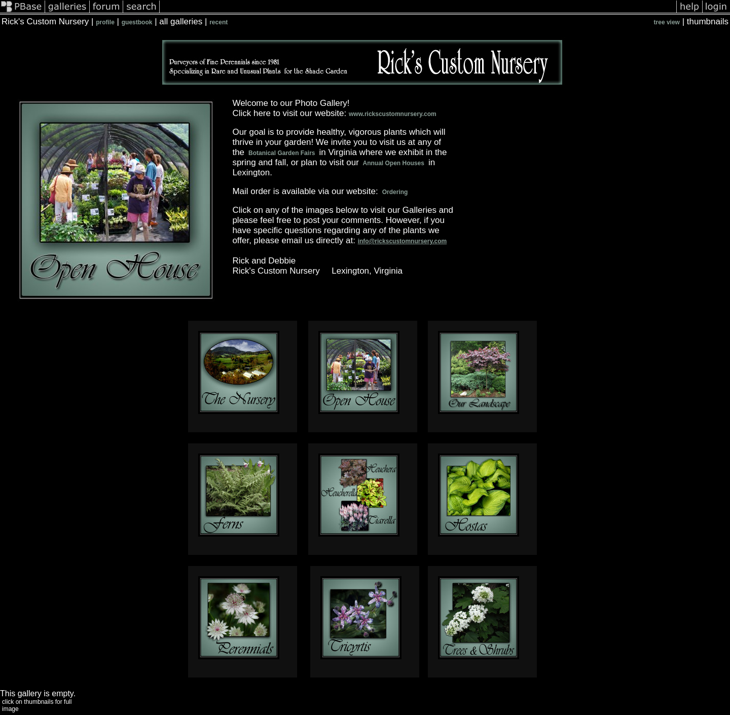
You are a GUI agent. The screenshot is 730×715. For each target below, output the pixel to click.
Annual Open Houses (393, 163)
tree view (667, 22)
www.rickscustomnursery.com (392, 114)
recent (218, 22)
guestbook (137, 22)
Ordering (394, 192)
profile (105, 22)
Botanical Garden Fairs (282, 153)
